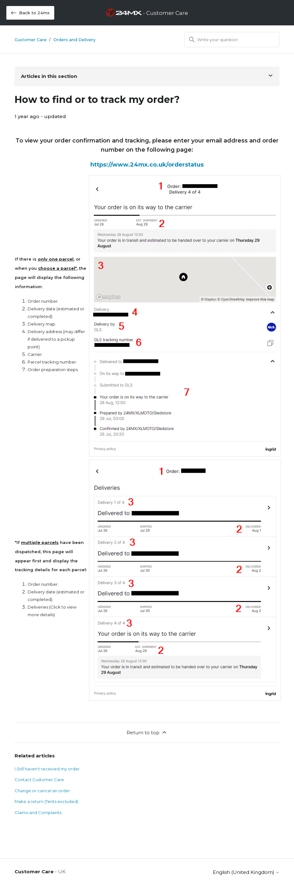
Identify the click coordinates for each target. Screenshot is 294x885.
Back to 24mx (30, 13)
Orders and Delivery (74, 39)
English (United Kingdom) (246, 872)
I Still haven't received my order (47, 768)
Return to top (147, 732)
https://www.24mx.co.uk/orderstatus (147, 164)
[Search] (231, 39)
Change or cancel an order (43, 790)
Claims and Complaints (38, 812)
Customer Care (31, 39)
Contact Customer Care (39, 779)
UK (62, 872)
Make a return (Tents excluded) (46, 801)
